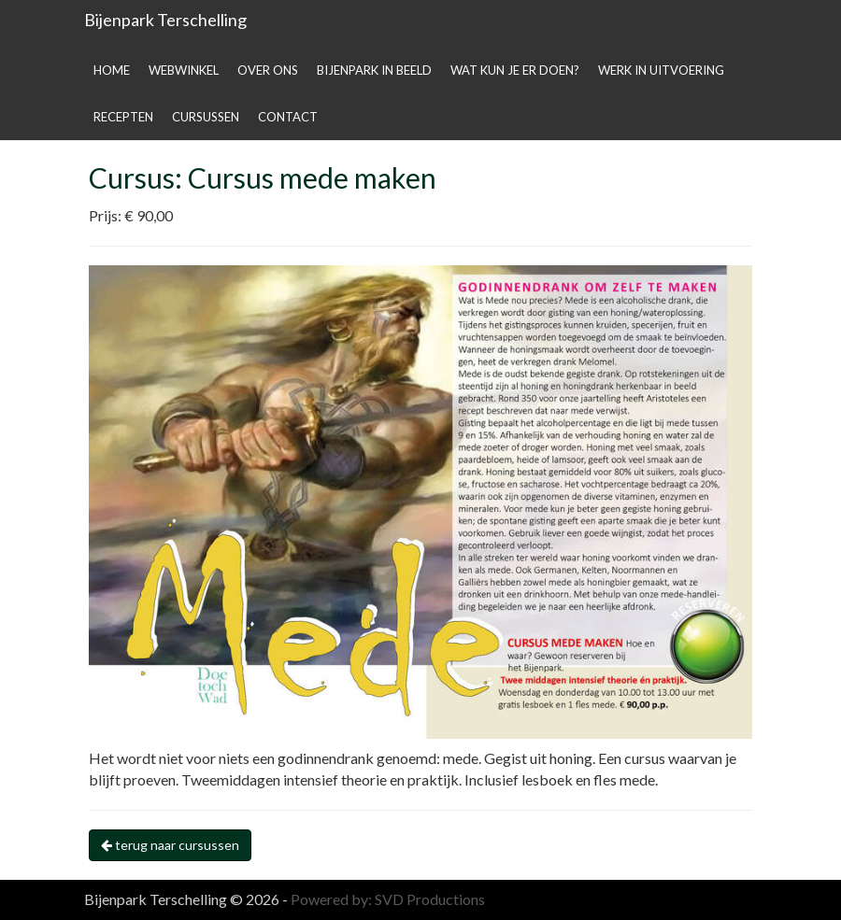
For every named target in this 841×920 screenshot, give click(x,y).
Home (111, 70)
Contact (288, 116)
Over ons (267, 70)
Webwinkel (184, 70)
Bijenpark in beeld (374, 70)
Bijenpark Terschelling (165, 19)
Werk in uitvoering (661, 70)
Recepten (123, 116)
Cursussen (205, 116)
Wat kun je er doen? (514, 70)
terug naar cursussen (170, 845)
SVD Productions (430, 899)
